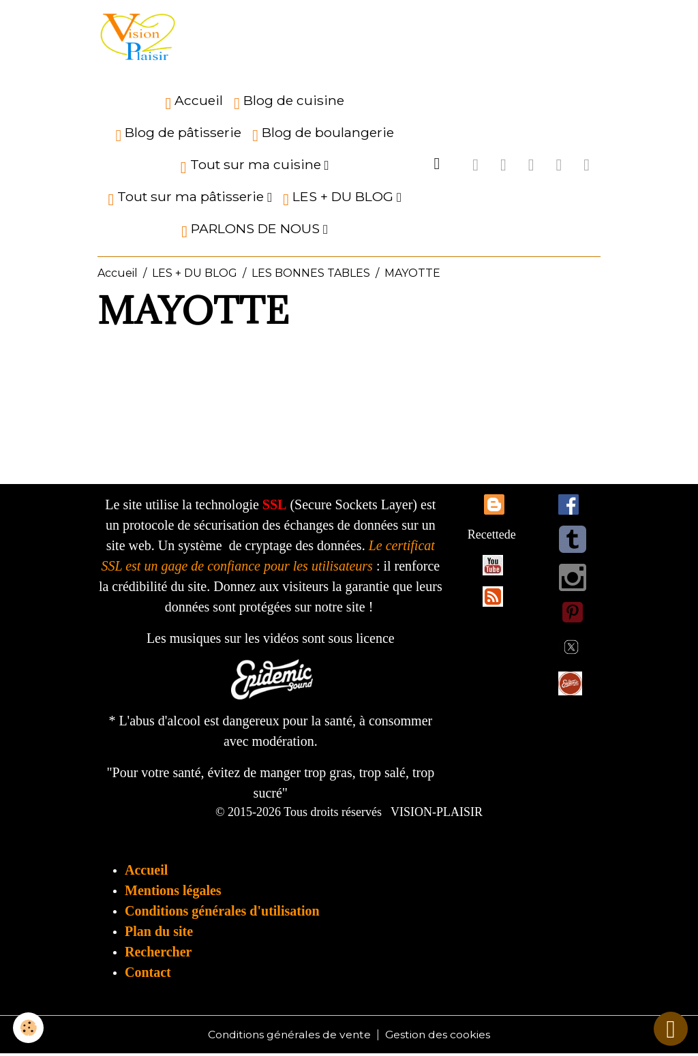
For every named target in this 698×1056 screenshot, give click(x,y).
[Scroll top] (671, 1029)
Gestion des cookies (439, 1036)
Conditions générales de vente (288, 1036)
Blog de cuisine (289, 104)
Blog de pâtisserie (178, 136)
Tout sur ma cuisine (252, 168)
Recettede (492, 536)
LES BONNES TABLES (311, 275)
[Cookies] (29, 1027)
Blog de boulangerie (323, 136)
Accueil (194, 104)
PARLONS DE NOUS (252, 232)
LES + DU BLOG (340, 200)
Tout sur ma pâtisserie (187, 200)
